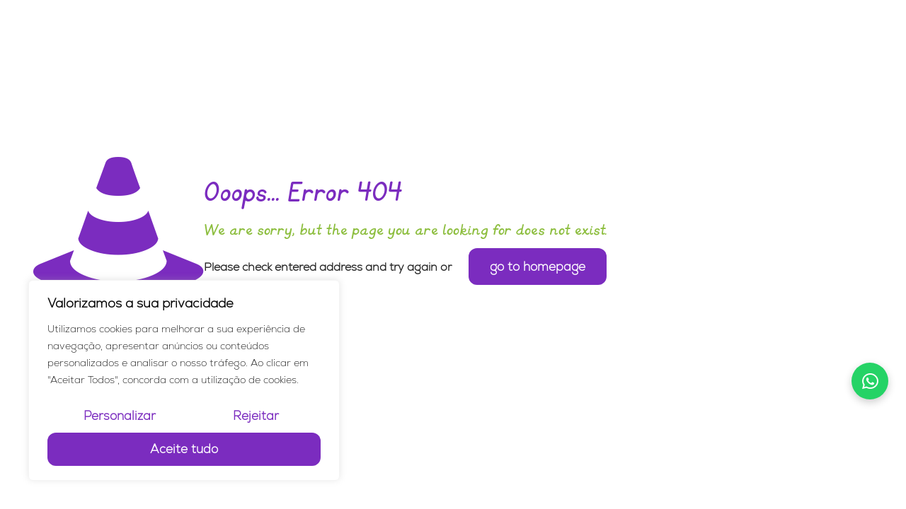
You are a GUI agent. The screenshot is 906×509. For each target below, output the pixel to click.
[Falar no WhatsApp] (869, 381)
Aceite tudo (184, 449)
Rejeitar (256, 415)
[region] (184, 380)
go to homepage (537, 266)
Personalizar (120, 415)
